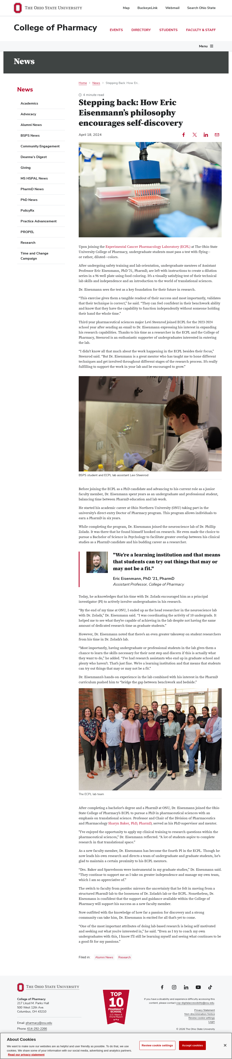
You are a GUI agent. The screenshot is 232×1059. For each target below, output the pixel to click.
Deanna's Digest (34, 157)
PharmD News (32, 189)
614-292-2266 (37, 1029)
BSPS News (30, 135)
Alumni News (104, 957)
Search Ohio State (201, 8)
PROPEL (27, 232)
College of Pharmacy (55, 27)
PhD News (29, 199)
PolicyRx (27, 210)
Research (124, 957)
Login (211, 1021)
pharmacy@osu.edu (39, 1023)
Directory (141, 30)
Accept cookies (192, 1045)
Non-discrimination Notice (199, 1014)
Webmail (172, 8)
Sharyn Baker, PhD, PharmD (129, 823)
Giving (26, 167)
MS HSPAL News (34, 178)
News (96, 83)
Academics (29, 103)
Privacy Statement (204, 1010)
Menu (203, 46)
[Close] (225, 1045)
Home (83, 83)
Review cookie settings (157, 1045)
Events (116, 30)
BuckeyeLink (147, 8)
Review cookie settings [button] (201, 1018)
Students (168, 30)
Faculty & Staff (201, 30)
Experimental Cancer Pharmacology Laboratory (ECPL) (147, 247)
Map (126, 8)
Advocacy (28, 114)
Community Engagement (40, 146)
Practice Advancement (39, 221)
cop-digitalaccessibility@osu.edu (195, 1003)
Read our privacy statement (26, 1054)
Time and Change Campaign (34, 256)
